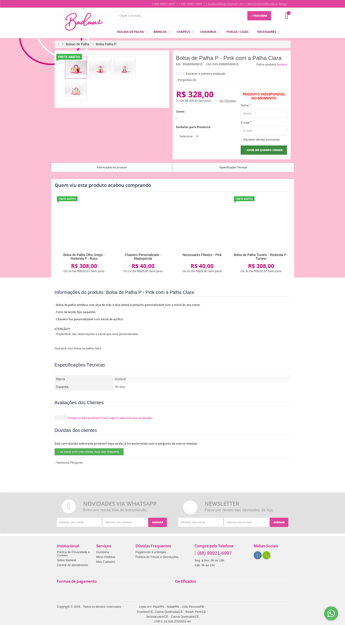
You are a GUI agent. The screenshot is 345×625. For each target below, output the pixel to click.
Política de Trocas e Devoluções (157, 557)
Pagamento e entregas (151, 552)
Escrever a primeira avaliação (205, 73)
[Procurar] (259, 15)
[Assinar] (157, 522)
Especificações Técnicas (233, 167)
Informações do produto (112, 167)
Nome (246, 105)
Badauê (282, 64)
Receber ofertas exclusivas (260, 139)
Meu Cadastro (105, 561)
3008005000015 (192, 64)
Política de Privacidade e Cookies (73, 554)
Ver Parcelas (227, 100)
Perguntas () (186, 80)
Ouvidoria (102, 552)
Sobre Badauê (66, 560)
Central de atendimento (72, 565)
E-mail (246, 122)
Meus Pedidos (105, 557)
